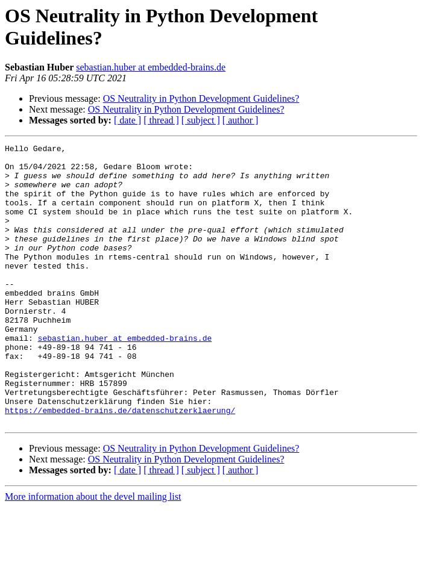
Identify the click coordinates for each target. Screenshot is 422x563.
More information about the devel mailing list (93, 552)
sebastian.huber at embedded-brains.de (150, 67)
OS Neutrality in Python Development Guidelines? (201, 98)
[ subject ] (200, 120)
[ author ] (240, 120)
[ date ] (127, 120)
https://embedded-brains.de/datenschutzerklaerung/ (120, 464)
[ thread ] (161, 120)
